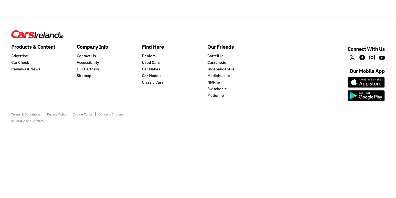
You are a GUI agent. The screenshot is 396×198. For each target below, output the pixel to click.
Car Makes (151, 69)
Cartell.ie (215, 55)
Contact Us (86, 55)
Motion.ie (215, 95)
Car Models (151, 75)
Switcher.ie (217, 88)
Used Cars (151, 62)
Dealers (149, 55)
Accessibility (88, 62)
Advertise (19, 55)
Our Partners (88, 69)
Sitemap (84, 75)
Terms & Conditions (26, 114)
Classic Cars (152, 82)
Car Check (20, 62)
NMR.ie (213, 82)
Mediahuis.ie (218, 75)
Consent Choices (110, 114)
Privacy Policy (57, 114)
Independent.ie (221, 69)
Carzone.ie (216, 62)
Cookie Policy (83, 114)
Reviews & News (25, 69)
